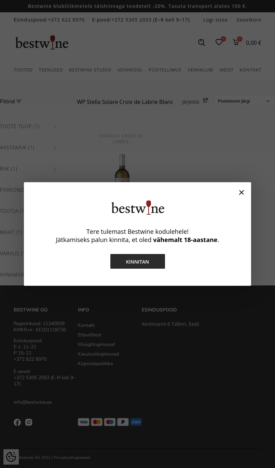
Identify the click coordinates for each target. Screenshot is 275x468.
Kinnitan (137, 261)
